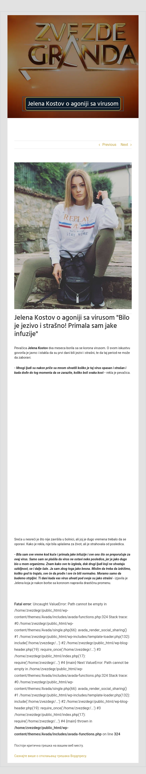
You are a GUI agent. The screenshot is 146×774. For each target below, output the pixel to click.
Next (124, 144)
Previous (109, 144)
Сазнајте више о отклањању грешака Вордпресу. (50, 756)
